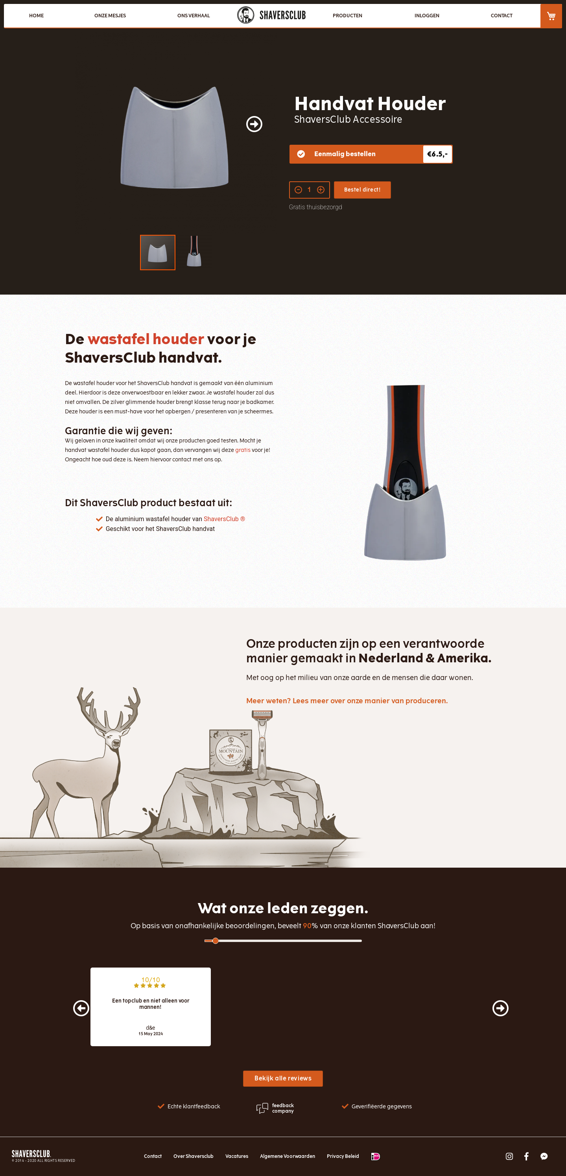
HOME (36, 15)
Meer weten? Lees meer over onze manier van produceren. (347, 701)
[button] (261, 132)
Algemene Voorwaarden (287, 1156)
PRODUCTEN (347, 15)
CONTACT (502, 15)
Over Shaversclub (193, 1156)
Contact (153, 1156)
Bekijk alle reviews (283, 1078)
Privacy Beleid (343, 1156)
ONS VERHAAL (193, 15)
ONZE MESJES (110, 15)
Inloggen (427, 15)
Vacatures (236, 1156)
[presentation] (73, 1004)
